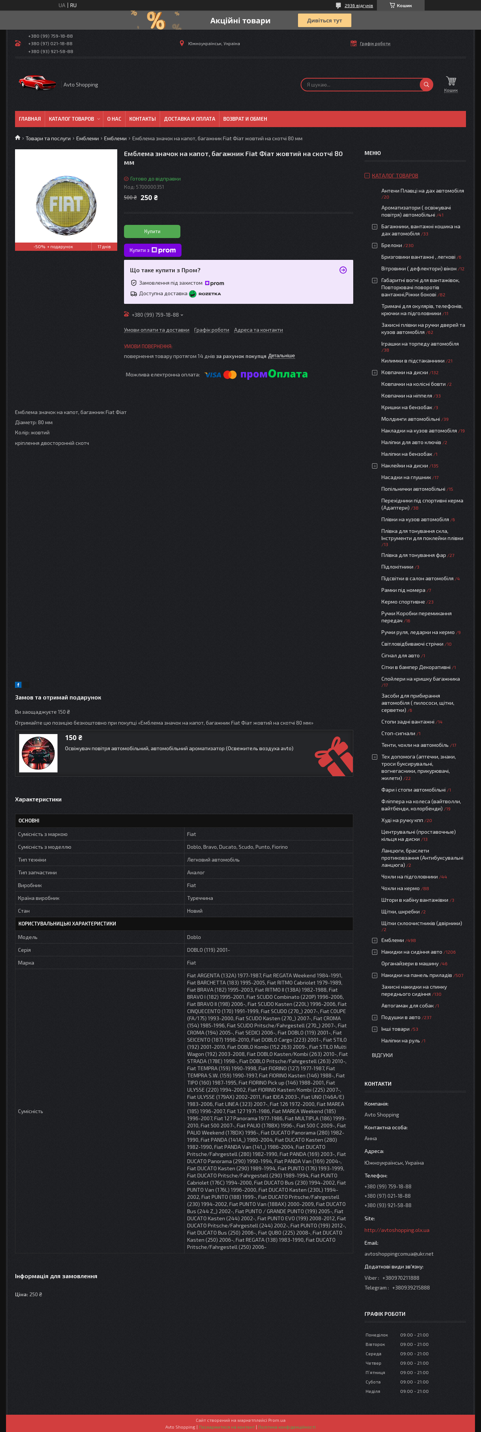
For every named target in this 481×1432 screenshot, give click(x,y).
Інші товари (395, 1028)
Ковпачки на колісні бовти (413, 384)
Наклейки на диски (404, 465)
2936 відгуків (359, 5)
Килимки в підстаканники (413, 360)
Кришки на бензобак (406, 407)
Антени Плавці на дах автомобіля (422, 190)
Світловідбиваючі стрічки (412, 643)
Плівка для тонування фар (413, 555)
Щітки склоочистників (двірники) (421, 923)
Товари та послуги (48, 138)
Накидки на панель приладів (416, 975)
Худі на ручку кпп (402, 820)
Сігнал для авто (400, 655)
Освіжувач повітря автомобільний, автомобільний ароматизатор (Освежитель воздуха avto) (179, 748)
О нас (114, 119)
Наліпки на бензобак (406, 454)
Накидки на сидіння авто (411, 951)
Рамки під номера (403, 590)
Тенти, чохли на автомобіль (415, 745)
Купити (152, 231)
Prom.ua (277, 1420)
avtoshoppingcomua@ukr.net (399, 1253)
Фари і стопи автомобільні (413, 789)
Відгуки (382, 1055)
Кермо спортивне (403, 601)
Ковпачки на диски (404, 372)
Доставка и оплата (189, 119)
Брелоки (391, 245)
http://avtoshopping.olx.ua (397, 1230)
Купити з (153, 250)
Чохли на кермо (400, 888)
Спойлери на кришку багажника (420, 678)
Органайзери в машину (410, 963)
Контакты (142, 119)
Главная (30, 119)
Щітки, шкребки (400, 911)
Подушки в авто (400, 1017)
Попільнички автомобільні (413, 488)
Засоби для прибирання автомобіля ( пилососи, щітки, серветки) (417, 702)
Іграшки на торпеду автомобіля (420, 343)
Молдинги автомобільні (410, 419)
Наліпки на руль (400, 1040)
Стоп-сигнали (398, 733)
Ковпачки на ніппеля (406, 395)
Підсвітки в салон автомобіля (417, 578)
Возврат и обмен (245, 119)
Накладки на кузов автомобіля (419, 430)
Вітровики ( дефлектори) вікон (419, 268)
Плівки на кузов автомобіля (415, 519)
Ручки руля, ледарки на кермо (418, 632)
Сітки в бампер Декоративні (416, 667)
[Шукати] (426, 84)
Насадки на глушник (406, 477)
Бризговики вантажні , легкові (418, 256)
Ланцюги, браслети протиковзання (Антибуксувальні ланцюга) (422, 857)
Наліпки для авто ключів (411, 442)
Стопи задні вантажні (407, 721)
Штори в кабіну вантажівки (414, 900)
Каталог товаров (71, 119)
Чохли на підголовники (409, 876)
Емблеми (87, 138)
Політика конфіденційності (287, 1426)
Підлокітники (397, 566)
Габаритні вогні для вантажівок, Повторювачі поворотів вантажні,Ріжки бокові (420, 287)
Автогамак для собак (407, 1005)
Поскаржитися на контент (227, 1426)
